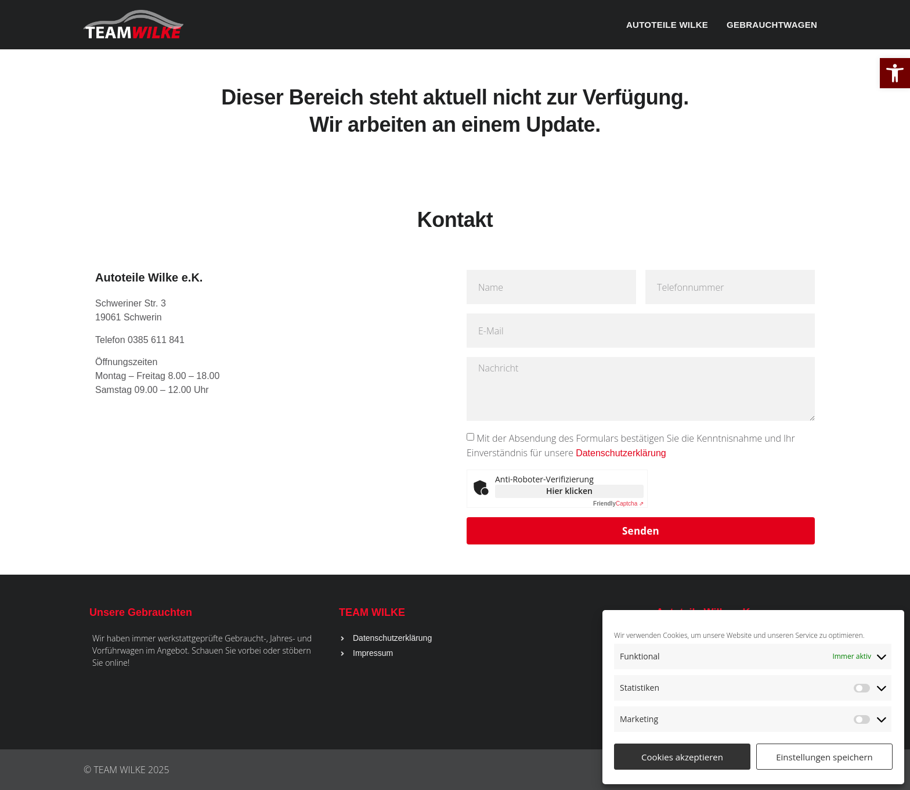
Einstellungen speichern (824, 757)
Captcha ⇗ (618, 503)
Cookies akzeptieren (682, 757)
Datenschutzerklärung (621, 453)
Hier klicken (569, 490)
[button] (895, 73)
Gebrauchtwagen (772, 25)
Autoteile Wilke (667, 25)
